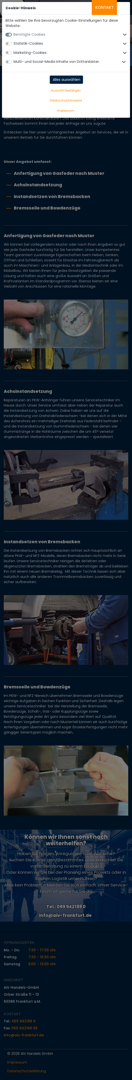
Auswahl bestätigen (66, 91)
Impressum (65, 111)
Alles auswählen (66, 79)
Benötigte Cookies (29, 34)
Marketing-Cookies (30, 52)
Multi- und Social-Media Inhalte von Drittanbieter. (57, 61)
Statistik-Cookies (28, 43)
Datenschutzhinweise (66, 101)
